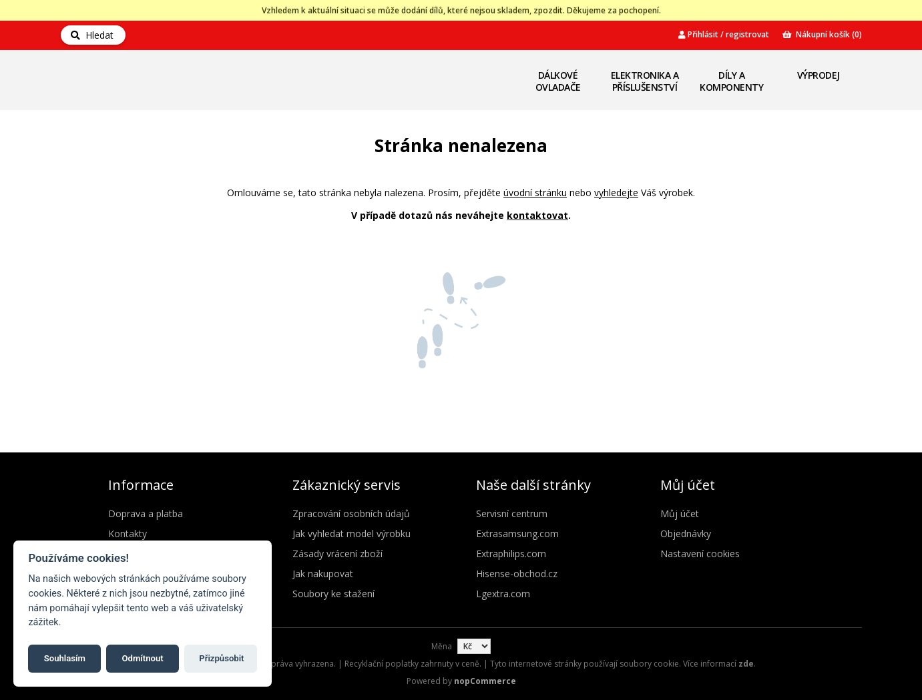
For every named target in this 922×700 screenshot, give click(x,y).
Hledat (92, 35)
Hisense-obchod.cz (516, 573)
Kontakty (127, 533)
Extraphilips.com (511, 553)
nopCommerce (485, 681)
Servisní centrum (511, 513)
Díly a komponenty (731, 81)
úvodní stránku (535, 192)
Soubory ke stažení (333, 593)
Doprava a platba (145, 513)
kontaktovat (537, 215)
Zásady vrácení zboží (337, 553)
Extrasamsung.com (517, 533)
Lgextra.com (503, 593)
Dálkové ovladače (558, 81)
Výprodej (818, 75)
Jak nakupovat (322, 573)
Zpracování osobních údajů (351, 513)
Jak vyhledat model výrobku (351, 533)
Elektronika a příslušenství (645, 81)
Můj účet (679, 513)
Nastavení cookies (700, 553)
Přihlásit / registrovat (723, 34)
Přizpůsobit (221, 658)
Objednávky (685, 533)
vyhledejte (616, 192)
